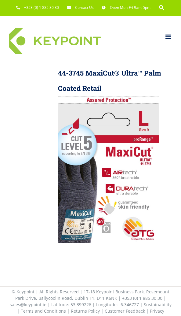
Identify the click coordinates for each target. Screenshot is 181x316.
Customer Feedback (125, 311)
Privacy (157, 311)
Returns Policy (85, 311)
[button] (162, 7)
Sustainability (158, 304)
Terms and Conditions (43, 311)
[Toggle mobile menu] (168, 37)
